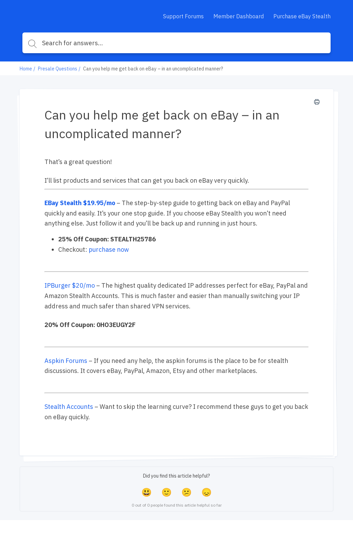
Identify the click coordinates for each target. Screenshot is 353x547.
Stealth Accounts (68, 407)
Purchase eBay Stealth (302, 16)
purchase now (109, 249)
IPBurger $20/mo (69, 285)
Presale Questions (57, 69)
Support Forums (183, 16)
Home (26, 69)
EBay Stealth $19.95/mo (79, 203)
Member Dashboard (238, 16)
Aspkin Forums (65, 361)
